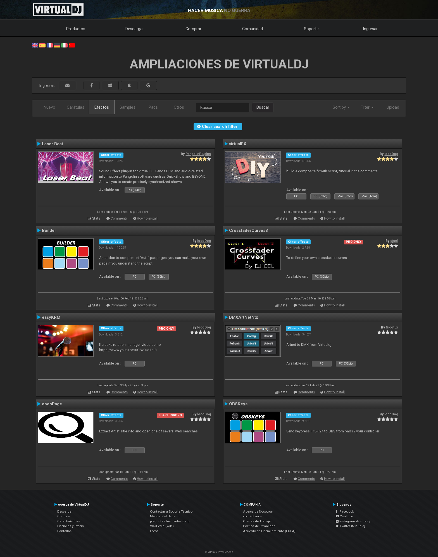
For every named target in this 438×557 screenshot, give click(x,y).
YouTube (344, 516)
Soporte (311, 29)
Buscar (262, 107)
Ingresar (370, 29)
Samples (127, 107)
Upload (393, 107)
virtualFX (237, 143)
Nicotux (392, 327)
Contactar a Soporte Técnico (171, 511)
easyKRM (51, 317)
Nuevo (49, 107)
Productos (75, 29)
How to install (147, 218)
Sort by (341, 107)
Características (68, 521)
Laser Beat (52, 143)
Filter (367, 107)
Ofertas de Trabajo (257, 521)
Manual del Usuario (164, 516)
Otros (179, 107)
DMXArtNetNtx (243, 317)
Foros (154, 531)
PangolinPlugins (198, 154)
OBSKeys (238, 403)
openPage (52, 403)
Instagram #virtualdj (353, 521)
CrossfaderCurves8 (248, 230)
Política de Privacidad (259, 526)
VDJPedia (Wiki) (162, 526)
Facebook (345, 511)
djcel (394, 241)
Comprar (193, 29)
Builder (49, 230)
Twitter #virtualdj (350, 526)
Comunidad (252, 29)
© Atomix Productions (219, 552)
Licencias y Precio (70, 526)
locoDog (391, 154)
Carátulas (75, 107)
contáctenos (252, 516)
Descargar (134, 29)
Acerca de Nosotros (258, 511)
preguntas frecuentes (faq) (170, 521)
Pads (153, 107)
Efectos (101, 107)
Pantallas (64, 531)
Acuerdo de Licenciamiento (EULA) (269, 531)
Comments (119, 218)
